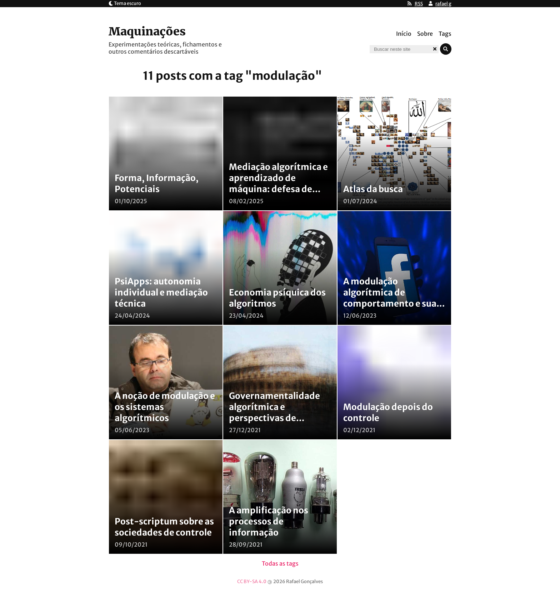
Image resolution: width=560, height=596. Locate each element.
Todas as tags (280, 563)
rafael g (443, 4)
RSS (419, 4)
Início (403, 33)
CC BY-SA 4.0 (251, 581)
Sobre (425, 33)
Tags (445, 33)
